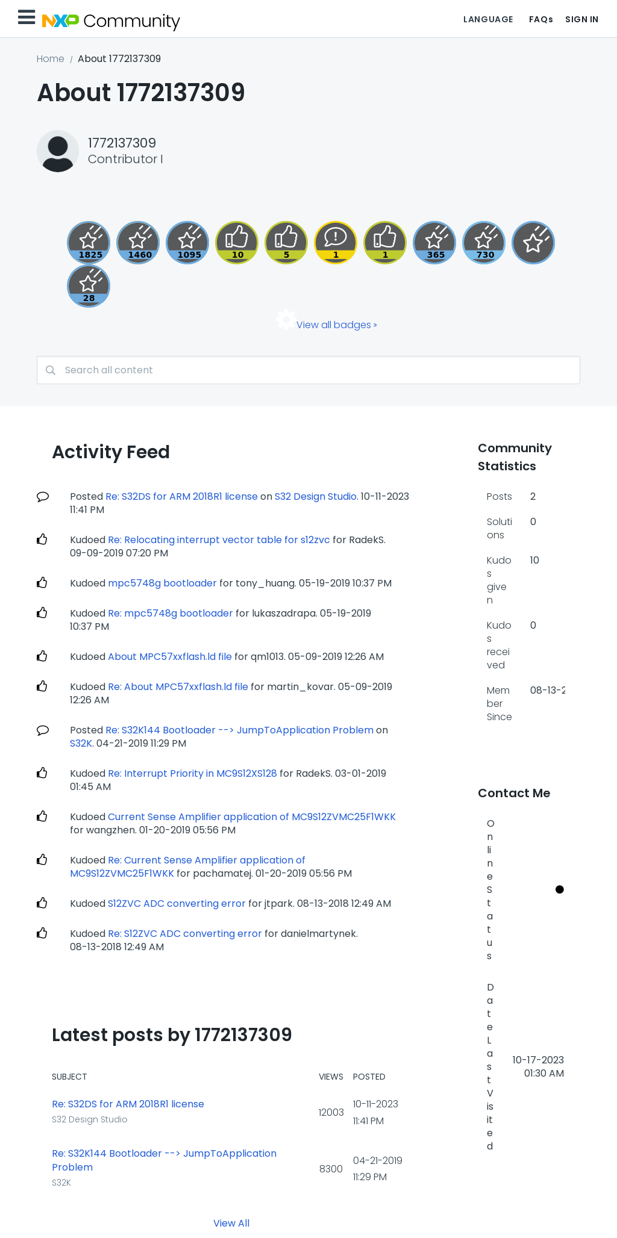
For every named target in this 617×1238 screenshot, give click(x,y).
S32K (81, 743)
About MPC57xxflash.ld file (170, 657)
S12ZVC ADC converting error (177, 903)
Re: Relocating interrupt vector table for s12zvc (219, 540)
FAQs (541, 19)
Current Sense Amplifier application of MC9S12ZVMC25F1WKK (252, 817)
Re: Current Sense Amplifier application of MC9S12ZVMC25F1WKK (187, 866)
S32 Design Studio (316, 496)
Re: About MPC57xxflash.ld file (178, 687)
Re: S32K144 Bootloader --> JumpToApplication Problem (239, 730)
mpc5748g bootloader (162, 583)
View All (231, 1223)
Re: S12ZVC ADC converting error (185, 934)
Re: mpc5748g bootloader (170, 613)
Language (488, 19)
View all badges (333, 325)
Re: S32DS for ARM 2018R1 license (181, 496)
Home (50, 59)
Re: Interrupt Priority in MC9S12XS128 (192, 773)
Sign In (582, 19)
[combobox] (308, 370)
